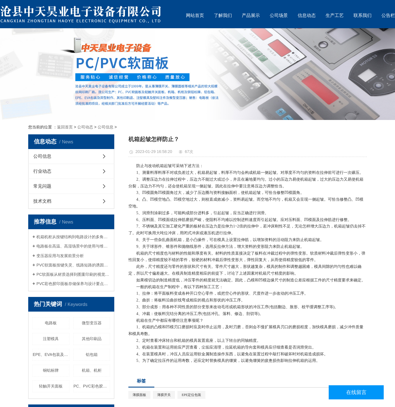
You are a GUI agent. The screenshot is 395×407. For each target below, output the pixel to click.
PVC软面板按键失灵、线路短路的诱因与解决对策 (73, 265)
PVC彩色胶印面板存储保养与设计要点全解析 (73, 283)
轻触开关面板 (51, 386)
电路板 (51, 323)
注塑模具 (51, 338)
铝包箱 (92, 354)
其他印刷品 (92, 338)
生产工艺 (335, 15)
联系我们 (363, 15)
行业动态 (42, 171)
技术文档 (42, 201)
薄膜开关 (164, 395)
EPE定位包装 (191, 395)
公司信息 (105, 127)
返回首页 (65, 127)
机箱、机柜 (92, 370)
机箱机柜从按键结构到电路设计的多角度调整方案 (73, 237)
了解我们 (223, 15)
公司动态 (85, 127)
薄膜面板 (139, 395)
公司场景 (279, 15)
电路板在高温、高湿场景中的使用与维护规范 (73, 246)
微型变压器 (92, 323)
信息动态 (307, 15)
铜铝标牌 (51, 370)
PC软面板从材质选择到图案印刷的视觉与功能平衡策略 (73, 274)
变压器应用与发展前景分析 (60, 255)
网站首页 (195, 15)
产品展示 (251, 15)
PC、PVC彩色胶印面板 (92, 386)
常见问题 (42, 186)
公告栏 (388, 15)
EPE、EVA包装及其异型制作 (51, 354)
